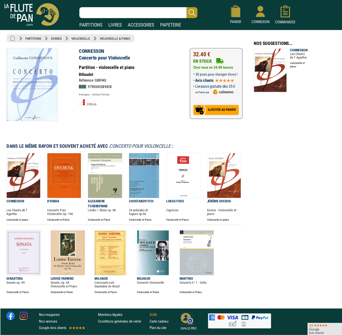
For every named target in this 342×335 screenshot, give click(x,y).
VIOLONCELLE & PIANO (115, 38)
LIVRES (115, 25)
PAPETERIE (170, 25)
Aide (153, 314)
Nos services (48, 321)
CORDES (56, 38)
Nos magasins (49, 315)
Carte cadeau (159, 321)
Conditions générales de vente (122, 321)
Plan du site (158, 328)
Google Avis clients (62, 328)
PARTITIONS (90, 25)
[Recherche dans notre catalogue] (138, 12)
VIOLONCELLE (80, 38)
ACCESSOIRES (141, 25)
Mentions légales (110, 315)
